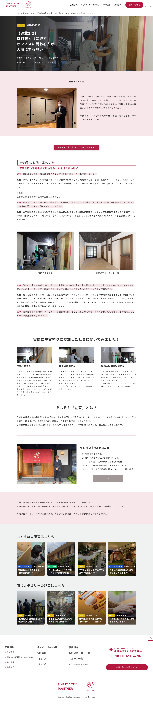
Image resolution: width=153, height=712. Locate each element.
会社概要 (10, 662)
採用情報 (118, 4)
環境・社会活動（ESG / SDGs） (20, 657)
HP (108, 478)
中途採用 (42, 658)
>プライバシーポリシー (78, 664)
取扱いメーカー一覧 (79, 653)
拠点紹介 (10, 667)
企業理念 (10, 652)
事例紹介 (106, 4)
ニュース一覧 (76, 658)
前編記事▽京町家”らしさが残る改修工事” (77, 147)
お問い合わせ (134, 4)
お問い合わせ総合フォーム (127, 667)
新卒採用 (42, 663)
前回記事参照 (63, 311)
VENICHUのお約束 (90, 4)
